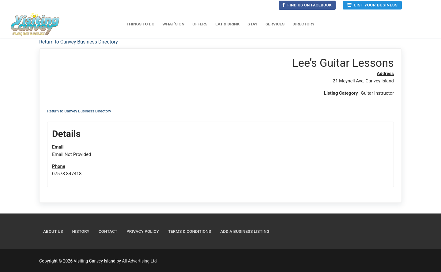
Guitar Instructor (377, 93)
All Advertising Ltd (139, 261)
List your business (372, 4)
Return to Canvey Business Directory (78, 42)
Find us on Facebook (307, 5)
